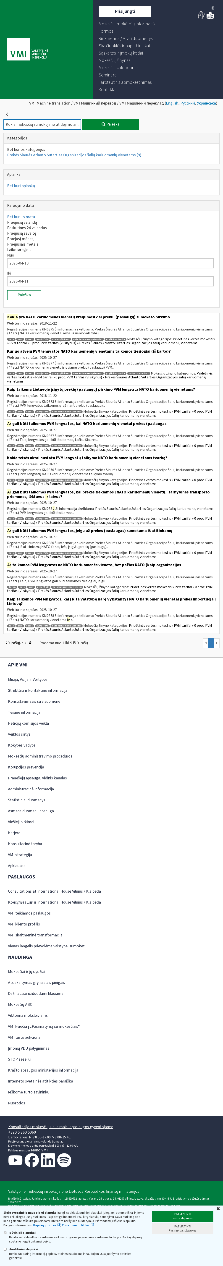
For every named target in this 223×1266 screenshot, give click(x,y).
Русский (187, 103)
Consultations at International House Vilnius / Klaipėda (54, 891)
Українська (206, 103)
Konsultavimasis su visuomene (34, 701)
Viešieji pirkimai (21, 822)
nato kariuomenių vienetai (87, 339)
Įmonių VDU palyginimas (28, 1048)
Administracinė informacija (31, 789)
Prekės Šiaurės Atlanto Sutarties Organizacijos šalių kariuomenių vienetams (74, 155)
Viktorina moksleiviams (28, 1015)
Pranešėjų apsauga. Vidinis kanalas (37, 778)
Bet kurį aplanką (21, 186)
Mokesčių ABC (20, 1004)
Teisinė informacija (24, 712)
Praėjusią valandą (22, 222)
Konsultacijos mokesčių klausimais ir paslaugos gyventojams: (60, 1127)
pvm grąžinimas (60, 339)
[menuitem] (128, 24)
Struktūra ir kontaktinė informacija (37, 690)
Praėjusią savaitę (21, 233)
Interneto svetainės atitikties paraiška (40, 1081)
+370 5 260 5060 (22, 1132)
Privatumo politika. (76, 1225)
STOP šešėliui (19, 1059)
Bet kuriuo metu (21, 217)
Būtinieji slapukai (19, 1233)
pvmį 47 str (42, 339)
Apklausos (16, 866)
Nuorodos (16, 1103)
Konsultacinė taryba (25, 844)
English (172, 103)
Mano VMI (39, 1150)
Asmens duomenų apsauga (31, 811)
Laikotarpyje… (19, 250)
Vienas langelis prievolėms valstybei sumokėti (47, 946)
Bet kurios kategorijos (26, 149)
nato (11, 339)
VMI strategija (20, 855)
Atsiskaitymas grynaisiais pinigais (36, 983)
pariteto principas (139, 373)
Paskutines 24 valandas (27, 228)
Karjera (14, 833)
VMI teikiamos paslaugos (29, 913)
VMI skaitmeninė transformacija (35, 935)
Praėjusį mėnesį (20, 239)
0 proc (29, 339)
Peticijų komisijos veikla (28, 723)
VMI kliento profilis (24, 924)
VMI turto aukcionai (24, 1037)
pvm (20, 339)
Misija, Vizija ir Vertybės (27, 679)
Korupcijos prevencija (26, 767)
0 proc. (12, 587)
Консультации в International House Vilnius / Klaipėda (54, 902)
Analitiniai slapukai (20, 1249)
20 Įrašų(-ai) (18, 643)
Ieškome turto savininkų (28, 1092)
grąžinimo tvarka (115, 339)
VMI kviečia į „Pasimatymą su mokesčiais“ (44, 1026)
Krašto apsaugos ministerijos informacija (43, 1070)
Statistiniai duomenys (26, 800)
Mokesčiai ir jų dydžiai (26, 972)
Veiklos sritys (19, 734)
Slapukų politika (44, 1225)
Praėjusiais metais (22, 244)
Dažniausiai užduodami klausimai (36, 993)
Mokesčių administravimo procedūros (40, 756)
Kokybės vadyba (22, 745)
